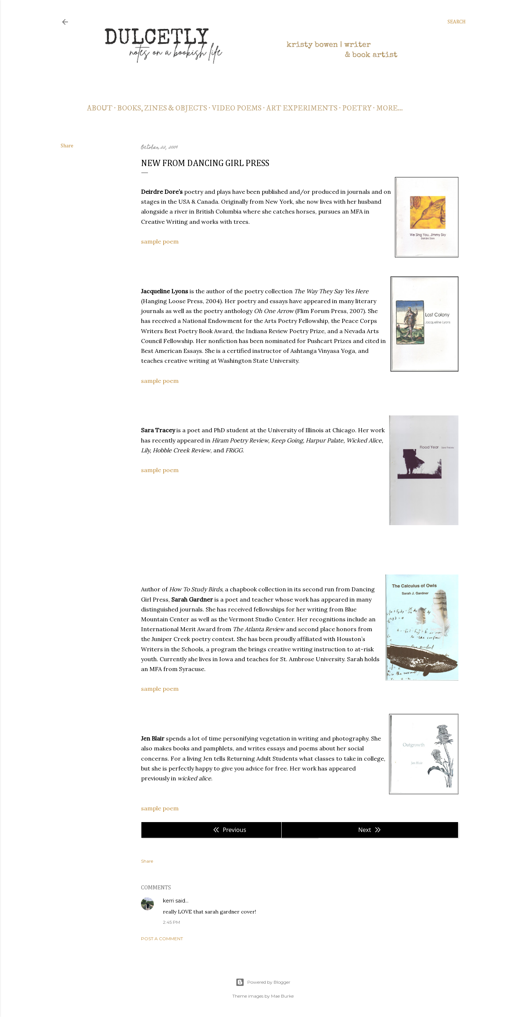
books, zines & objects (162, 108)
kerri (168, 900)
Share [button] (67, 145)
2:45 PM (171, 922)
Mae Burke (282, 996)
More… (389, 108)
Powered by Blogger (263, 982)
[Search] (456, 22)
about (100, 108)
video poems (237, 108)
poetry (356, 108)
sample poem (160, 241)
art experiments (302, 108)
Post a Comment (162, 938)
